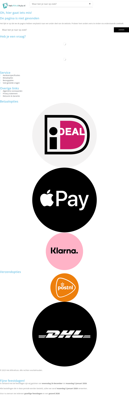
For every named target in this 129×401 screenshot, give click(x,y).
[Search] (90, 3)
